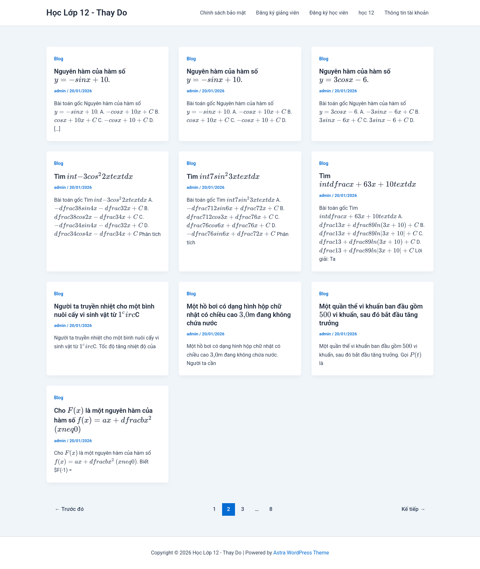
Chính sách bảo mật (223, 13)
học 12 (366, 13)
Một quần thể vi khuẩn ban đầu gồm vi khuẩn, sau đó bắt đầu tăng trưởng (371, 314)
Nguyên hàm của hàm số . (90, 75)
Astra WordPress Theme (301, 553)
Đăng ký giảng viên (277, 13)
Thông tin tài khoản (406, 13)
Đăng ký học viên (329, 13)
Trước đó (69, 509)
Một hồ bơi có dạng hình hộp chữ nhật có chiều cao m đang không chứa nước (239, 314)
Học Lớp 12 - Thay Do (86, 12)
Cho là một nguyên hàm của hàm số (103, 420)
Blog (58, 58)
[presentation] (81, 80)
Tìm (93, 176)
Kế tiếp (413, 509)
